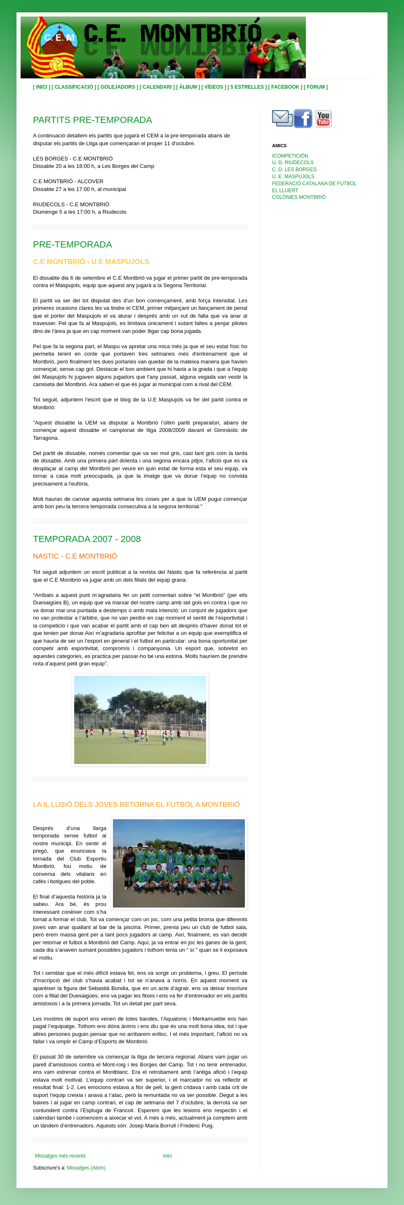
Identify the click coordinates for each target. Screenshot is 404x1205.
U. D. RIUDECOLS (293, 162)
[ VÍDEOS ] (215, 87)
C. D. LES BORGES (294, 169)
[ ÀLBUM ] (188, 87)
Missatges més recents (60, 1156)
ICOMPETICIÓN (290, 156)
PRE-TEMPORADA (72, 244)
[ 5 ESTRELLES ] (248, 87)
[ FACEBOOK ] (286, 87)
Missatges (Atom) (86, 1168)
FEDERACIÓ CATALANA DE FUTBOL (314, 183)
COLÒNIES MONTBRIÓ (299, 197)
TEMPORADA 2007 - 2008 (87, 539)
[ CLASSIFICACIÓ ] (74, 87)
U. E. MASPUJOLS (293, 176)
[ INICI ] (42, 87)
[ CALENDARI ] (158, 87)
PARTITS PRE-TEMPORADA (92, 120)
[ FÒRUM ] (316, 87)
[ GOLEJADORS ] (119, 87)
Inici (167, 1156)
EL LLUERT (285, 190)
